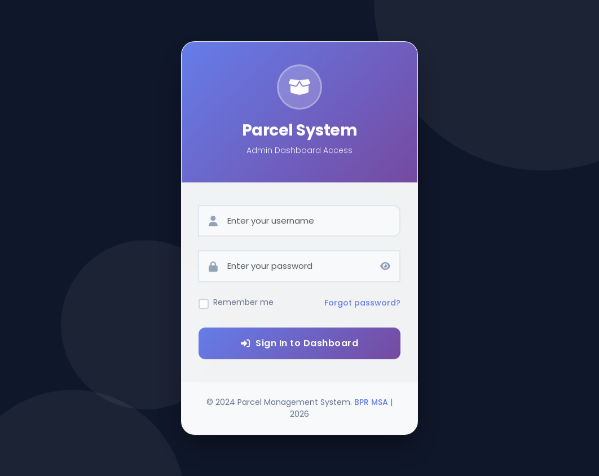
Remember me (243, 305)
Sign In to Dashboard (300, 345)
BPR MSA (371, 405)
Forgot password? (362, 306)
